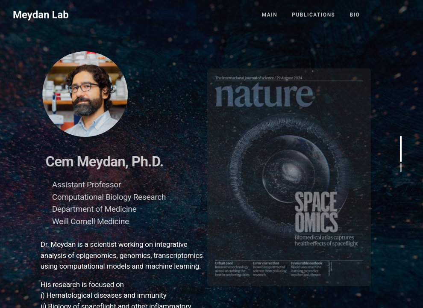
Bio (355, 12)
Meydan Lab (41, 12)
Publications (313, 12)
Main (270, 12)
